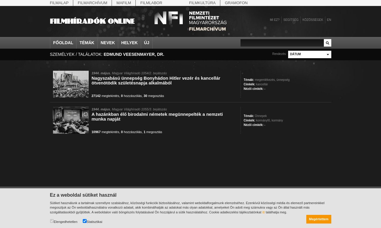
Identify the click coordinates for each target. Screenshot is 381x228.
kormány (277, 120)
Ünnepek (261, 116)
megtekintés (105, 96)
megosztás (153, 96)
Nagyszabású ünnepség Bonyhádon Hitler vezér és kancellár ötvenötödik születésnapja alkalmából (156, 80)
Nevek (108, 42)
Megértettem (318, 219)
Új (146, 42)
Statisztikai (92, 221)
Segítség (291, 19)
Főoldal (63, 42)
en (329, 19)
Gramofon (236, 3)
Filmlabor (151, 3)
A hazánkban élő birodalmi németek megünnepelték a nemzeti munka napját (157, 116)
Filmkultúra (202, 3)
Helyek (129, 42)
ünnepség (283, 79)
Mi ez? (274, 19)
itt (263, 212)
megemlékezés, (265, 79)
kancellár (262, 84)
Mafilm (123, 3)
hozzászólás (131, 96)
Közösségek (312, 19)
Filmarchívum (92, 3)
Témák (86, 42)
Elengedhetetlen (64, 221)
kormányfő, (263, 120)
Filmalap (59, 3)
